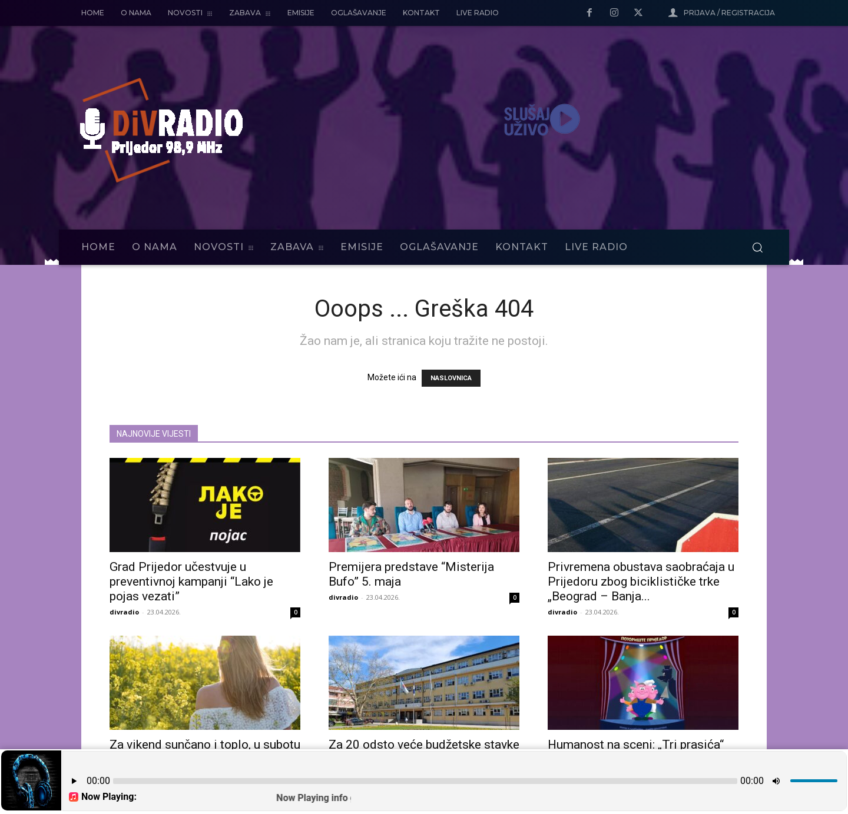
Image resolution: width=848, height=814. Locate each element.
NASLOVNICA (451, 378)
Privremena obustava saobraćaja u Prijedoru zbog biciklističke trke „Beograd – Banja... (641, 581)
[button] (757, 247)
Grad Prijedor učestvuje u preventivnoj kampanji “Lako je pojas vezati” (191, 581)
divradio (124, 611)
